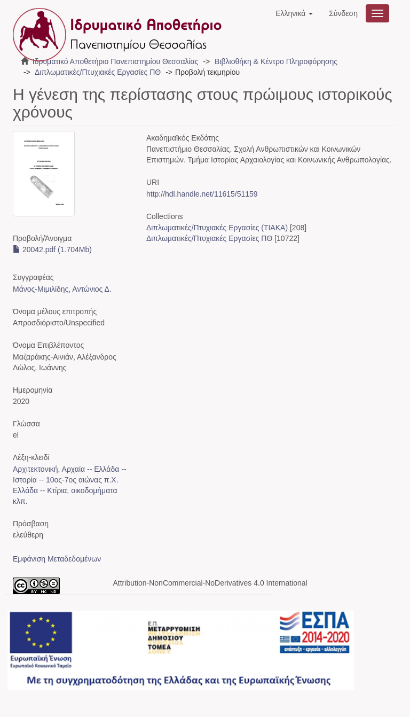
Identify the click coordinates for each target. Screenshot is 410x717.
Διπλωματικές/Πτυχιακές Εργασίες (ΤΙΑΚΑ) (217, 227)
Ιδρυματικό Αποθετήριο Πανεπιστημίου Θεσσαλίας (116, 61)
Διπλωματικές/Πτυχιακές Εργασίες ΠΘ (98, 72)
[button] (294, 13)
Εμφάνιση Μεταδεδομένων (57, 559)
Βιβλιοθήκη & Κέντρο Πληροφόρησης (276, 61)
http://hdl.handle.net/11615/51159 (202, 194)
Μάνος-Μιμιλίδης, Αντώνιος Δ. (62, 289)
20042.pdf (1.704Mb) (52, 249)
